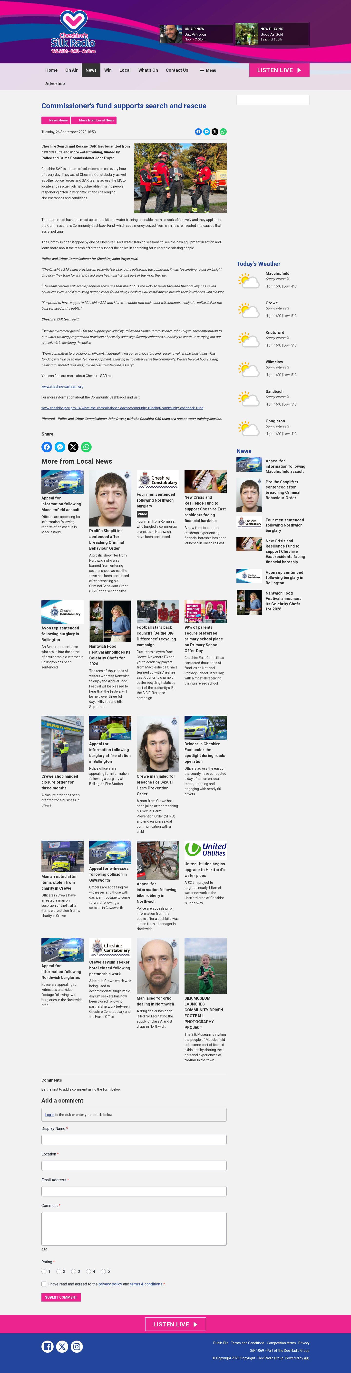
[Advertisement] (273, 181)
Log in (49, 1115)
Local (125, 70)
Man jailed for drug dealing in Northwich (158, 972)
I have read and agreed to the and (106, 1284)
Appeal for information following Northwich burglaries (62, 959)
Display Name (54, 1128)
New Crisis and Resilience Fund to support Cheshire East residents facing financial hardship (206, 496)
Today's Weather (258, 263)
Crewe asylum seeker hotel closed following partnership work (110, 957)
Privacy (304, 1343)
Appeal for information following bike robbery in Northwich (158, 872)
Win (108, 70)
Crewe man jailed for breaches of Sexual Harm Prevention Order (158, 756)
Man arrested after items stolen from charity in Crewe (62, 866)
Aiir (306, 1358)
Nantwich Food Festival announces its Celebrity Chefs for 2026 (110, 633)
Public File (220, 1343)
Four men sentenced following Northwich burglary (158, 489)
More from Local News (96, 120)
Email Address (55, 1179)
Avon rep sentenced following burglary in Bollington (62, 621)
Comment (50, 1205)
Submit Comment (61, 1297)
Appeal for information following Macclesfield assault (62, 491)
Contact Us (177, 70)
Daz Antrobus (196, 34)
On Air (71, 70)
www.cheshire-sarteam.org (62, 386)
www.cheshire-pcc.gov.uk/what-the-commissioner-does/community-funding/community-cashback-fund (122, 408)
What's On (148, 70)
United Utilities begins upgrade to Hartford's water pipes (206, 859)
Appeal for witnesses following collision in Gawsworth (110, 862)
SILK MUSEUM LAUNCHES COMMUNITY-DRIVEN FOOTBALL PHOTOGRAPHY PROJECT (206, 984)
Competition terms (281, 1343)
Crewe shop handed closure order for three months (62, 753)
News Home (58, 120)
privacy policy (110, 1284)
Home (51, 70)
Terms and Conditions (247, 1343)
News (91, 70)
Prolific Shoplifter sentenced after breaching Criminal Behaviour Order (110, 510)
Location (50, 1154)
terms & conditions (146, 1284)
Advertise (55, 83)
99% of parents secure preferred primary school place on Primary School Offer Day (206, 626)
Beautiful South (271, 39)
